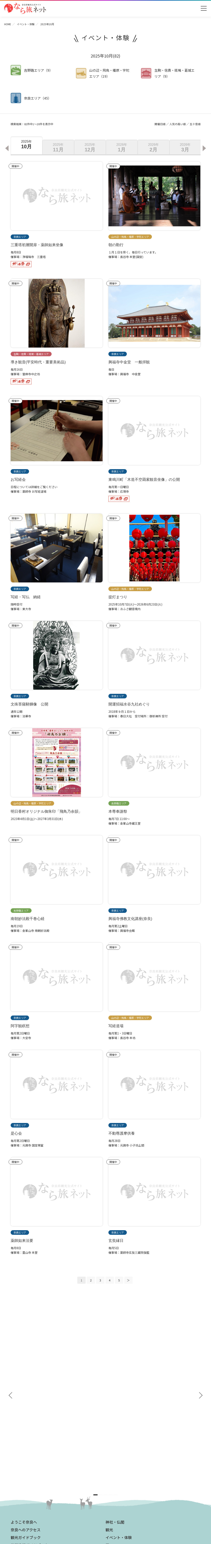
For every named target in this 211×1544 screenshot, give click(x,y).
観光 (109, 1373)
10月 (26, 144)
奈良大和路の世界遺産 (27, 1427)
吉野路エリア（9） (38, 70)
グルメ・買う (117, 1404)
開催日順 (160, 124)
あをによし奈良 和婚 (27, 1458)
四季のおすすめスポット (29, 1433)
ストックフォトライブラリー (127, 1441)
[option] (26, 145)
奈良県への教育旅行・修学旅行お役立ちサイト (138, 1435)
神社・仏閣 (115, 1365)
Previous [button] (6, 148)
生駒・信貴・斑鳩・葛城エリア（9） (174, 73)
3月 (185, 147)
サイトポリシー (118, 1465)
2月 (153, 147)
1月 (121, 147)
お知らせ (113, 1419)
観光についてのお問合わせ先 (32, 1439)
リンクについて (118, 1471)
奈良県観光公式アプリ (29, 1396)
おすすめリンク (24, 1419)
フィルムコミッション (122, 1447)
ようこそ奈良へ (24, 1365)
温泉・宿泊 (115, 1412)
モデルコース (117, 1396)
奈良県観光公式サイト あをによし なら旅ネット (25, 8)
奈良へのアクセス (26, 1373)
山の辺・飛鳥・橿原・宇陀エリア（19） (109, 73)
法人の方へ (115, 1427)
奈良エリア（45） (37, 98)
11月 (58, 147)
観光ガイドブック (26, 1381)
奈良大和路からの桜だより (30, 1451)
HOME (7, 24)
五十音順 (195, 124)
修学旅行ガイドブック (29, 1389)
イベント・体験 (25, 24)
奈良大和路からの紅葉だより (32, 1445)
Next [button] (205, 148)
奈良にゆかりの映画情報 (124, 1453)
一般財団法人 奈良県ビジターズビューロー (126, 1480)
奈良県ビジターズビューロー (105, 1503)
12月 (90, 147)
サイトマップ (116, 1459)
